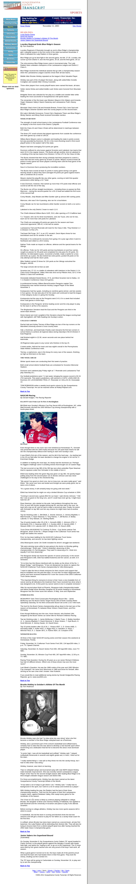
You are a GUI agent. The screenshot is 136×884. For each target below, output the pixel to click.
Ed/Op (48, 872)
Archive (58, 872)
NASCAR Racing (26, 36)
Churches (57, 870)
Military (36, 872)
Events (67, 870)
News (34, 870)
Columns (42, 872)
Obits (53, 872)
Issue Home (25, 26)
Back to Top (25, 391)
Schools (50, 870)
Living (39, 870)
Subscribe (65, 872)
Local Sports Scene (27, 34)
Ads (62, 870)
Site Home (77, 26)
